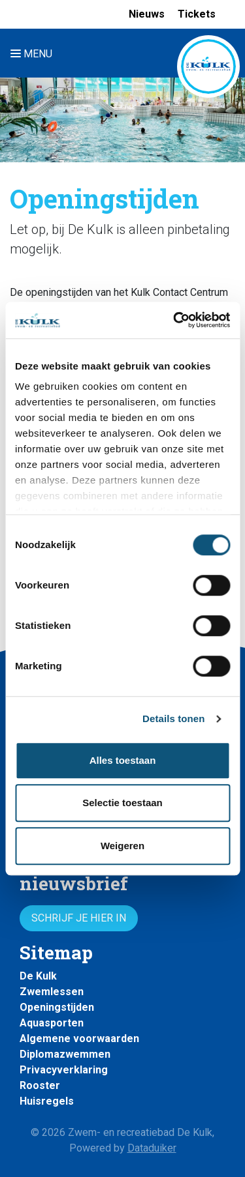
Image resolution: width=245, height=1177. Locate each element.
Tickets (197, 14)
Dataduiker (151, 1148)
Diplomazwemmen (65, 1054)
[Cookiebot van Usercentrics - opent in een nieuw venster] (174, 320)
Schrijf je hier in (78, 918)
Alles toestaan (123, 760)
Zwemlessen (52, 991)
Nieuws (147, 14)
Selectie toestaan (122, 802)
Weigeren (122, 845)
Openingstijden (57, 1007)
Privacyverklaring (64, 1070)
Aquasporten (52, 1023)
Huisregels (47, 1101)
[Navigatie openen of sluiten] (34, 53)
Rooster (40, 1085)
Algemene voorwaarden (79, 1038)
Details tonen (173, 718)
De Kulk (38, 976)
